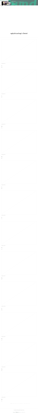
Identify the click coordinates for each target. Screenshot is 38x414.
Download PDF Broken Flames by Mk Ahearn (9, 156)
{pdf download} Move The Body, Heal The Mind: (9, 65)
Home (2, 6)
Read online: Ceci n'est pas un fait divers (8, 399)
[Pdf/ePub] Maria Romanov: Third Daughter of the (10, 308)
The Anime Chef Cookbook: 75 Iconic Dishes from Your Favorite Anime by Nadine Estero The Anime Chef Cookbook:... (17, 97)
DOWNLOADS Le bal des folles (7, 338)
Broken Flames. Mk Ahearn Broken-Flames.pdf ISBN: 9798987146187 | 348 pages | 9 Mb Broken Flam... (15, 158)
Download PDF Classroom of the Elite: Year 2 (9, 126)
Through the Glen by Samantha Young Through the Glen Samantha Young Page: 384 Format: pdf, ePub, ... (15, 279)
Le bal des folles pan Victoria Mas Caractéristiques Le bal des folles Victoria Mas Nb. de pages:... (14, 340)
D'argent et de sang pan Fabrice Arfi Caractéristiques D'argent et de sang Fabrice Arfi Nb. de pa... (14, 370)
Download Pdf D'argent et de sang (7, 369)
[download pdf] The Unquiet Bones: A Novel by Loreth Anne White (13, 217)
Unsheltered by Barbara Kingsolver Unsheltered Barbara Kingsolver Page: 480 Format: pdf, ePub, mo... (15, 249)
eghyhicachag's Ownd (19, 33)
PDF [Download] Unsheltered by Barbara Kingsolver (10, 247)
